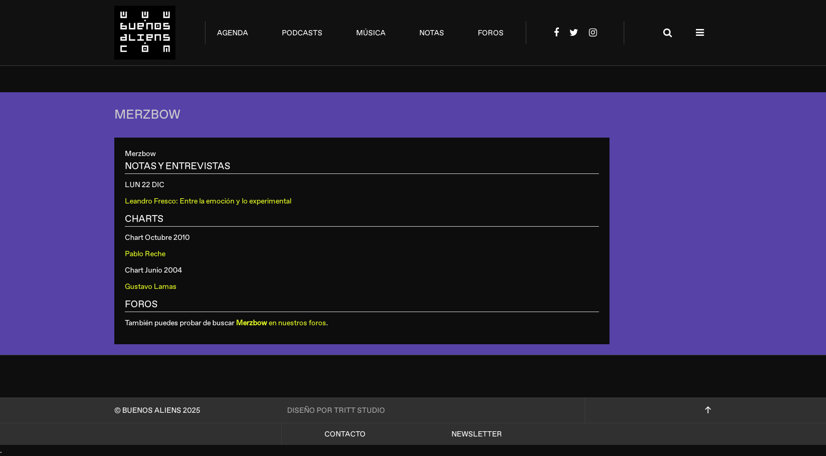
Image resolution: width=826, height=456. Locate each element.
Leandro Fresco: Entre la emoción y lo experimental (208, 201)
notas (431, 32)
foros (491, 32)
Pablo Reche (145, 253)
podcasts (302, 32)
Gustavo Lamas (150, 286)
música (371, 32)
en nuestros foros (281, 322)
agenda (232, 32)
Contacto (345, 434)
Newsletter (476, 434)
